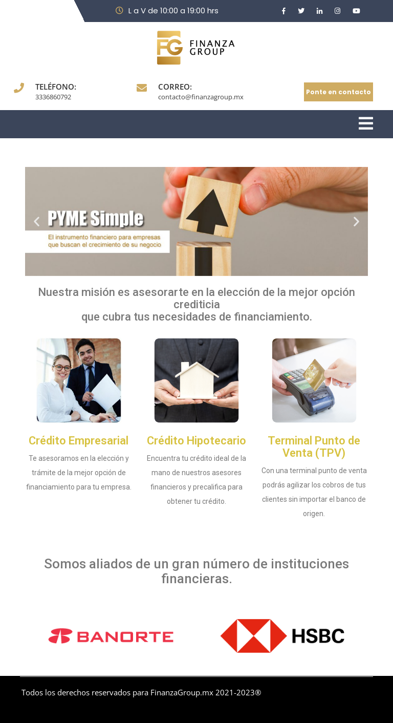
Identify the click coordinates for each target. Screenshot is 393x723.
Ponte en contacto (338, 92)
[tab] (366, 124)
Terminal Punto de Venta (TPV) (314, 446)
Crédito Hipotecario (196, 440)
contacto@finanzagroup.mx (201, 96)
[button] (36, 221)
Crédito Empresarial (78, 440)
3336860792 (53, 96)
